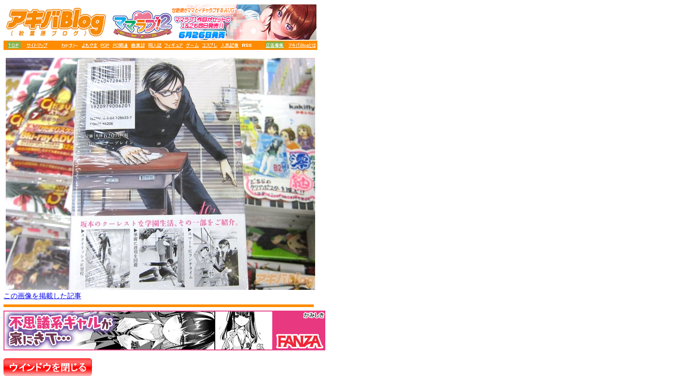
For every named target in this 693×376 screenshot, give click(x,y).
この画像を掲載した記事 (42, 296)
